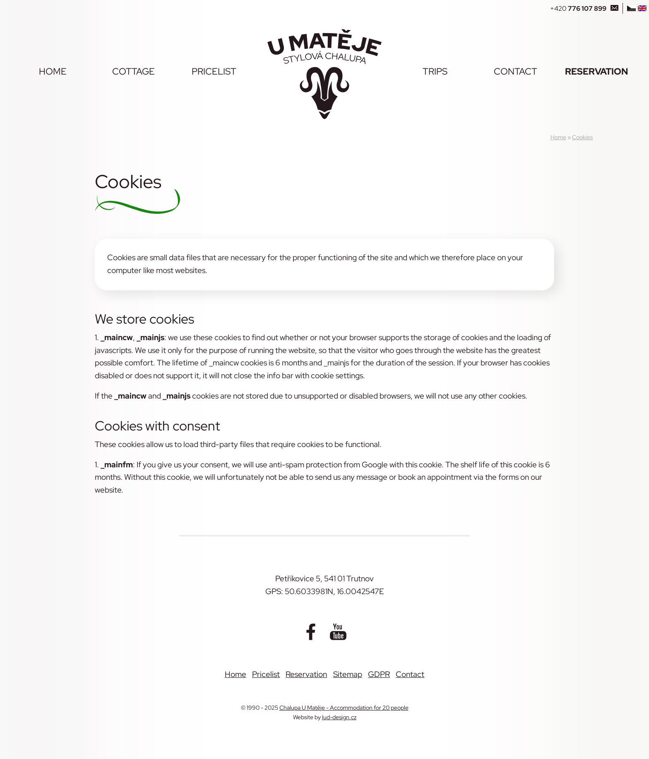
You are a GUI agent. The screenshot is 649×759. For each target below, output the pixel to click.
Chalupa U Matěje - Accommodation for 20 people (344, 707)
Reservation (596, 71)
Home (53, 71)
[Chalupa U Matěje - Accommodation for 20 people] (324, 74)
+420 (578, 8)
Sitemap (347, 674)
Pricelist (214, 71)
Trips (435, 71)
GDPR (379, 674)
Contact (515, 71)
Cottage (133, 71)
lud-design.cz (339, 717)
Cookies (582, 137)
